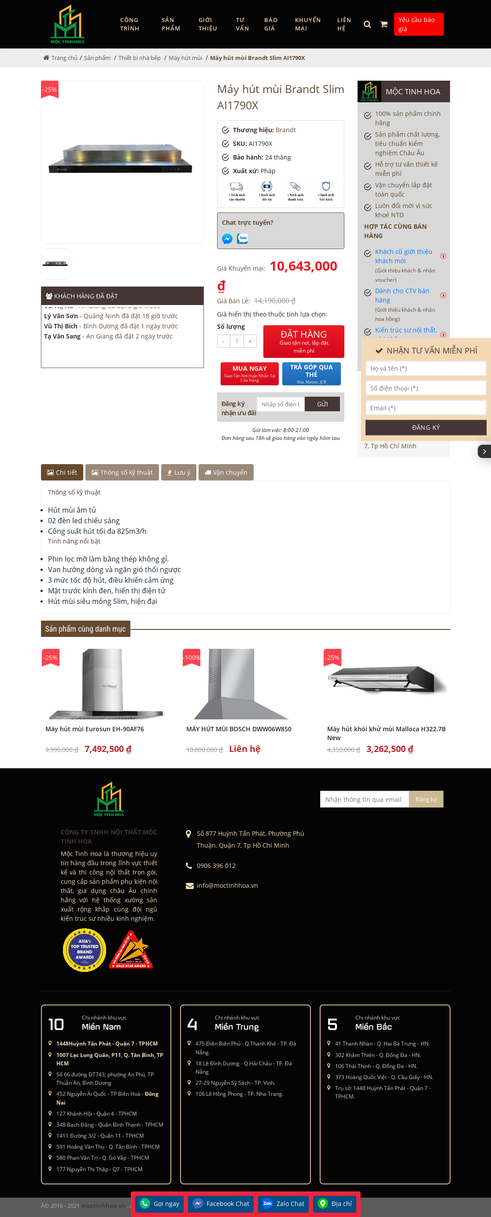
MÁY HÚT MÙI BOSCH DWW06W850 (239, 729)
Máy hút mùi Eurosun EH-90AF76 (94, 729)
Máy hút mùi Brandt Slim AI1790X (257, 58)
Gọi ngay (159, 1204)
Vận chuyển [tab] (226, 472)
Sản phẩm (171, 24)
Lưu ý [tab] (178, 472)
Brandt (286, 130)
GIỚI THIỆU (208, 24)
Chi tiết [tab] (62, 472)
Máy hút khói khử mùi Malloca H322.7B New (386, 733)
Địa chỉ (334, 1204)
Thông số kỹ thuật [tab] (122, 472)
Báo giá (271, 24)
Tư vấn (242, 24)
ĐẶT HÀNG (304, 341)
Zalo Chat (283, 1204)
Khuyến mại (308, 24)
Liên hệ (344, 24)
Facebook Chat (220, 1204)
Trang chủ (65, 58)
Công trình (130, 24)
